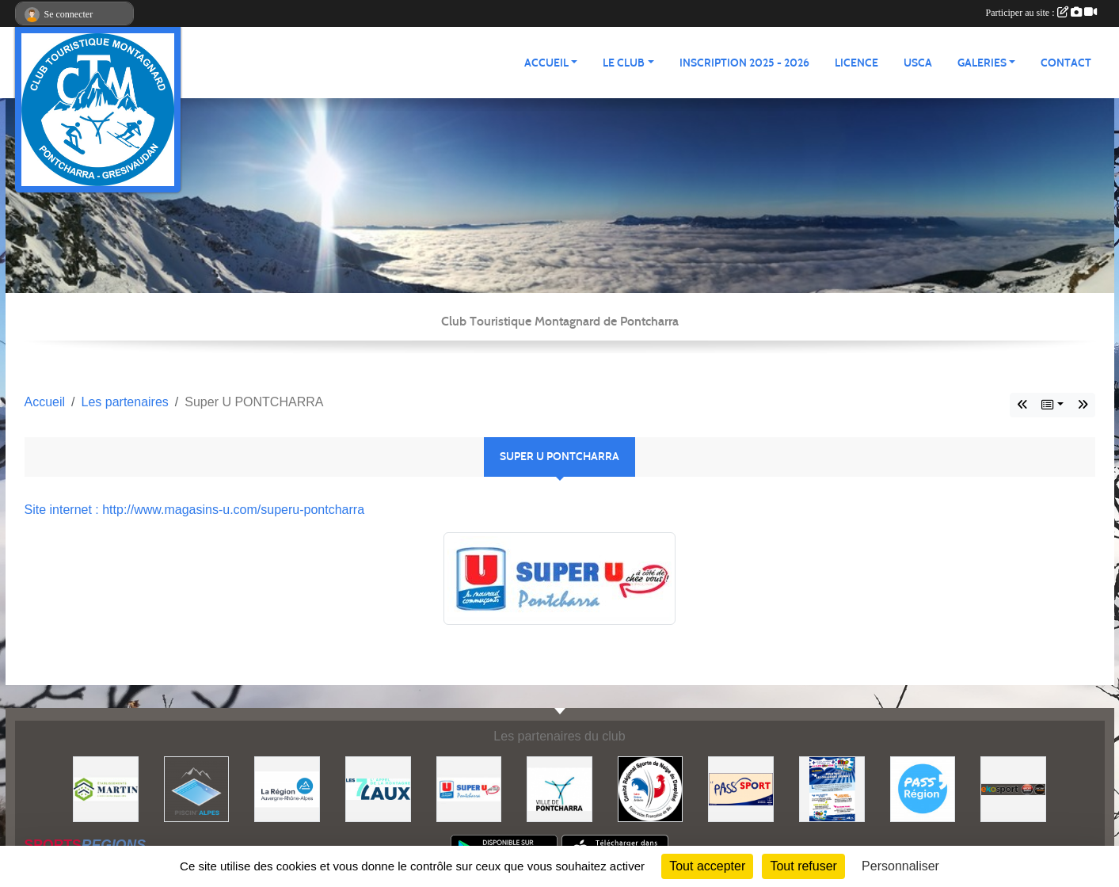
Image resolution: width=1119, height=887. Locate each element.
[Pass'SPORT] (741, 788)
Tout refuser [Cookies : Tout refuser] (803, 866)
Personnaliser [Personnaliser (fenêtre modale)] (900, 866)
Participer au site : (1041, 12)
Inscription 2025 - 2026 (744, 63)
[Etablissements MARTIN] (106, 788)
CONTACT (1066, 63)
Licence (856, 63)
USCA (918, 63)
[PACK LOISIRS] (832, 788)
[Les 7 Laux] (378, 788)
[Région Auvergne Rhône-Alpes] (287, 788)
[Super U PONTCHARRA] (469, 788)
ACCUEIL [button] (546, 63)
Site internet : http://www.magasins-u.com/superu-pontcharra (195, 509)
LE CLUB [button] (624, 63)
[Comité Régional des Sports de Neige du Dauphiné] (650, 788)
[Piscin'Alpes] (197, 788)
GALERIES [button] (982, 63)
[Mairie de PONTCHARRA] (559, 788)
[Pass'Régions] (923, 788)
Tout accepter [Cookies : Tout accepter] (707, 866)
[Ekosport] (1013, 788)
